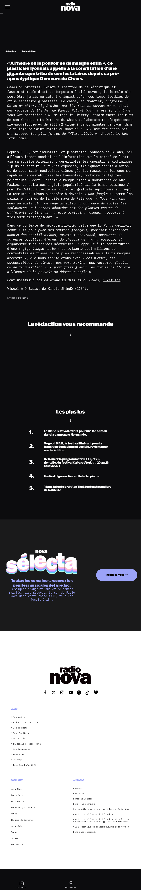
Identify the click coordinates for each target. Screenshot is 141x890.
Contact (77, 789)
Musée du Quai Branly (23, 807)
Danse (14, 832)
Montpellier (17, 844)
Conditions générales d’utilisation (93, 814)
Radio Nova (17, 795)
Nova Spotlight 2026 (24, 765)
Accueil (21, 885)
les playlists (21, 733)
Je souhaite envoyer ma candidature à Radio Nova (101, 809)
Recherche (70, 885)
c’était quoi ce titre (25, 722)
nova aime (18, 754)
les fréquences (21, 749)
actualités (19, 738)
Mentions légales (82, 799)
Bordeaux (15, 838)
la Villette (17, 801)
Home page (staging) (84, 832)
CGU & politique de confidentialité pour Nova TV (101, 827)
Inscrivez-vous (115, 574)
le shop (17, 760)
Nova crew (78, 793)
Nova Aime (16, 789)
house (14, 813)
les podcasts (20, 728)
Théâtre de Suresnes (22, 820)
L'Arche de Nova (17, 297)
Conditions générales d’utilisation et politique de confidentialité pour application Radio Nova (101, 820)
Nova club (16, 826)
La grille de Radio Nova (27, 744)
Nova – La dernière (84, 804)
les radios (19, 717)
